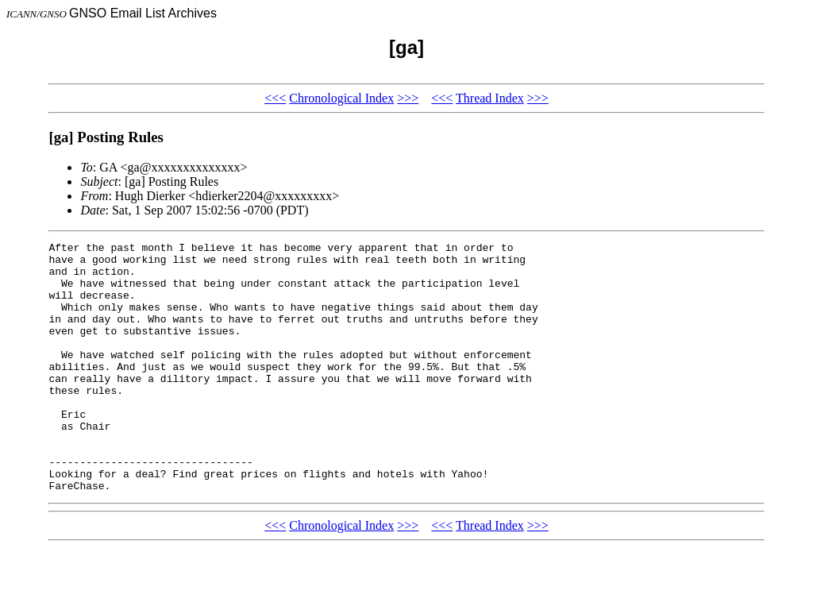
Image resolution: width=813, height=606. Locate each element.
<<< (275, 98)
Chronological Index (341, 98)
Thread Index (490, 98)
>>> (407, 98)
